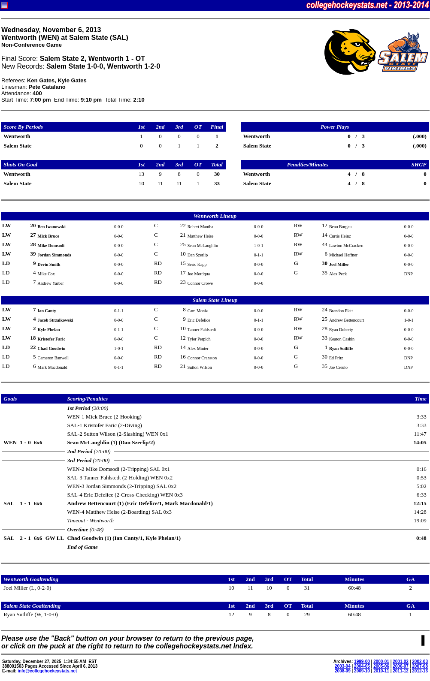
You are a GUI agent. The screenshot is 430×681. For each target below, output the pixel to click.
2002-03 (420, 661)
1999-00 (362, 661)
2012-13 (420, 671)
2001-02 (401, 661)
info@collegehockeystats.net (47, 671)
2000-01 (381, 661)
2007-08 (420, 666)
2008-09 (343, 671)
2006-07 (401, 666)
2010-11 (381, 671)
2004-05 (362, 666)
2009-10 (362, 671)
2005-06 (381, 666)
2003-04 (343, 666)
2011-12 (401, 671)
